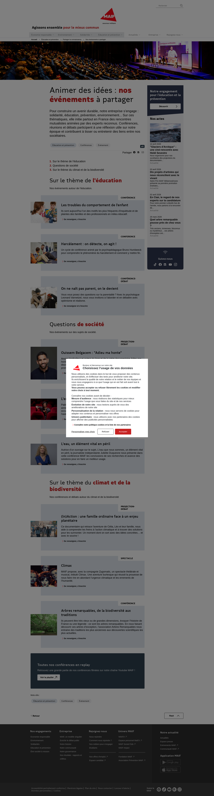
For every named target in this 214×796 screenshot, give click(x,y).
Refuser (105, 431)
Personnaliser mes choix (83, 431)
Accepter (123, 431)
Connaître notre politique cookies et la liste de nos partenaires (102, 425)
